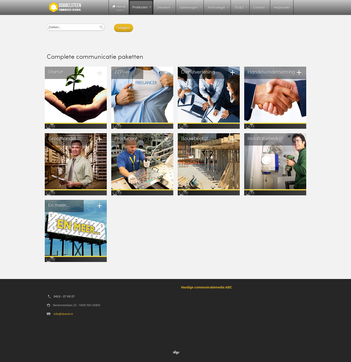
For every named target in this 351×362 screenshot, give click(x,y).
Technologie (216, 7)
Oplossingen (188, 7)
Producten (140, 7)
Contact (259, 7)
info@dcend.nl (63, 314)
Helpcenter (282, 7)
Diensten (163, 7)
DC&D (239, 7)
